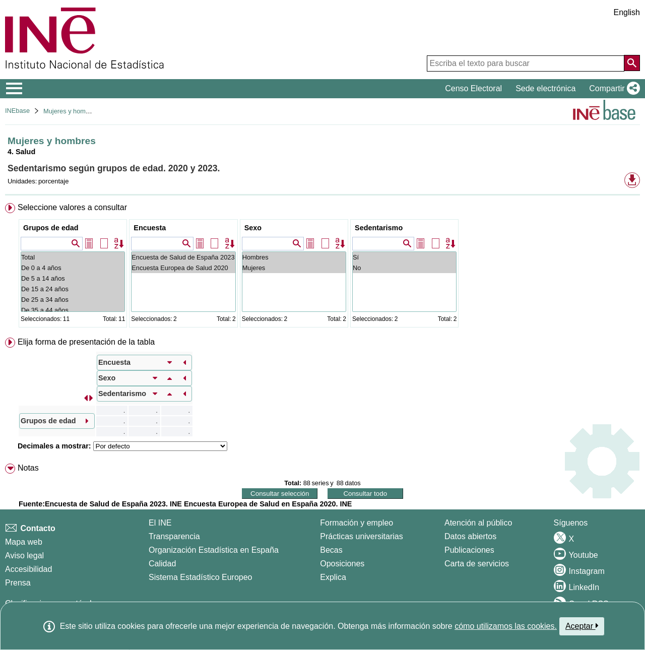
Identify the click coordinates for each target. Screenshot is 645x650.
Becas (331, 550)
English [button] (627, 12)
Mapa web (23, 542)
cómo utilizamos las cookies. (506, 626)
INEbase (17, 110)
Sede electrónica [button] (545, 88)
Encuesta (150, 228)
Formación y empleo (356, 522)
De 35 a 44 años (72, 310)
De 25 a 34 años (72, 299)
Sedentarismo (379, 228)
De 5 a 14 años (72, 278)
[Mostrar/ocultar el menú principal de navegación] (14, 89)
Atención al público (478, 522)
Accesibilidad (28, 569)
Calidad (162, 563)
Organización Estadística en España (214, 550)
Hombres (294, 257)
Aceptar (581, 625)
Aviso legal (24, 555)
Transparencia (174, 536)
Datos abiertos (470, 536)
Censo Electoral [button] (473, 88)
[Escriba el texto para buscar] (525, 63)
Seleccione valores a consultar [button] (72, 207)
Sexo (253, 228)
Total (72, 257)
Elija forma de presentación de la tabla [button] (86, 342)
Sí (404, 257)
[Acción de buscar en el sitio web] (632, 63)
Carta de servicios (476, 563)
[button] (612, 89)
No (404, 268)
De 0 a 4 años (72, 268)
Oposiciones (342, 563)
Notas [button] (28, 468)
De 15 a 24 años (72, 289)
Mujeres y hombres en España (87, 111)
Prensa (18, 582)
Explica (333, 577)
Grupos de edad (51, 228)
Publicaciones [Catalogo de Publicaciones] (469, 550)
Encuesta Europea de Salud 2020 (183, 268)
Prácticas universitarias (361, 536)
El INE (160, 522)
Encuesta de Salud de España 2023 (183, 257)
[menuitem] (322, 267)
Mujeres (294, 268)
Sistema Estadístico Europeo (200, 577)
